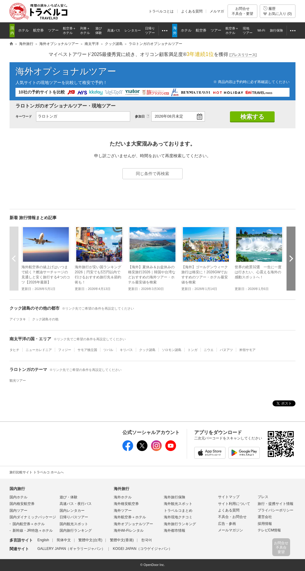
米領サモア (247, 350)
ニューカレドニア (39, 350)
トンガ (192, 350)
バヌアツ (226, 350)
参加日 (140, 116)
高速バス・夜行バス (76, 504)
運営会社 (265, 517)
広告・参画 (227, 524)
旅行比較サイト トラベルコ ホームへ (37, 472)
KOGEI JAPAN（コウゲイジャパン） (142, 549)
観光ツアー (18, 380)
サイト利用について (234, 504)
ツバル (108, 350)
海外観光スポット (178, 504)
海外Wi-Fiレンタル (129, 530)
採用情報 (265, 524)
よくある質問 (192, 11)
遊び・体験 (68, 497)
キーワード (23, 116)
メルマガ (217, 11)
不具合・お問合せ (232, 517)
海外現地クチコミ (178, 517)
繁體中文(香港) (122, 540)
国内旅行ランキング (76, 530)
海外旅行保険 (174, 497)
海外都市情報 (174, 530)
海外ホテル (123, 497)
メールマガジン (230, 530)
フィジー (64, 350)
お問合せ (242, 11)
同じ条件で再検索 (152, 173)
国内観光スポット (74, 524)
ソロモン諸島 (171, 350)
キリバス (126, 350)
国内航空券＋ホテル (29, 524)
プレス (263, 497)
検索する (252, 116)
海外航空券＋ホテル (130, 517)
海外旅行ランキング (180, 524)
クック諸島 (147, 350)
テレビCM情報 (269, 530)
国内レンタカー (72, 510)
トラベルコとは (161, 11)
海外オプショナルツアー (65, 71)
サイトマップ (228, 497)
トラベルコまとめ (178, 510)
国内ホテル (18, 497)
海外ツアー (123, 510)
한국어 (146, 540)
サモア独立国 (87, 350)
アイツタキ (18, 319)
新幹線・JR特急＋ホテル (33, 530)
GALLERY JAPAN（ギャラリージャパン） (71, 549)
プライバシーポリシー (275, 510)
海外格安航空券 (126, 504)
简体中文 (64, 540)
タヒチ (14, 350)
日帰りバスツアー (74, 517)
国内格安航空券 (22, 504)
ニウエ (209, 350)
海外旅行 (121, 488)
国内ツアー (18, 510)
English (43, 540)
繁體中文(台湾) (90, 540)
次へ (291, 258)
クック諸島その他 (45, 319)
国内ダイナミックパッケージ (33, 517)
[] (243, 55)
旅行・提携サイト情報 (275, 504)
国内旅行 (17, 488)
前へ (14, 258)
